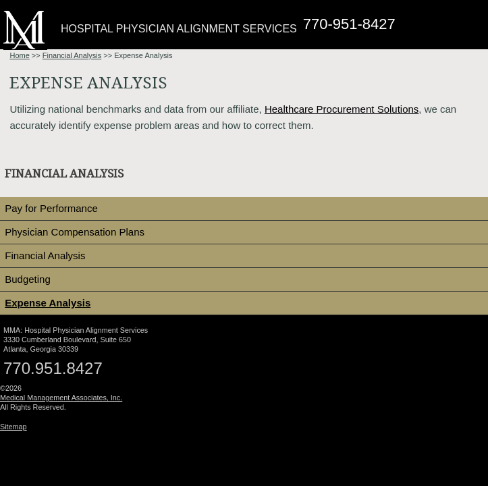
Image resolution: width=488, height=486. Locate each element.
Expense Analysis (47, 302)
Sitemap (13, 427)
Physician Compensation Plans (74, 232)
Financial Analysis (72, 55)
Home (19, 55)
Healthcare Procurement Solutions (341, 109)
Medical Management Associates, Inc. (61, 398)
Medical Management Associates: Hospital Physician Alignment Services (25, 30)
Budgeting (28, 279)
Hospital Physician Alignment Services (179, 28)
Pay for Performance (51, 208)
